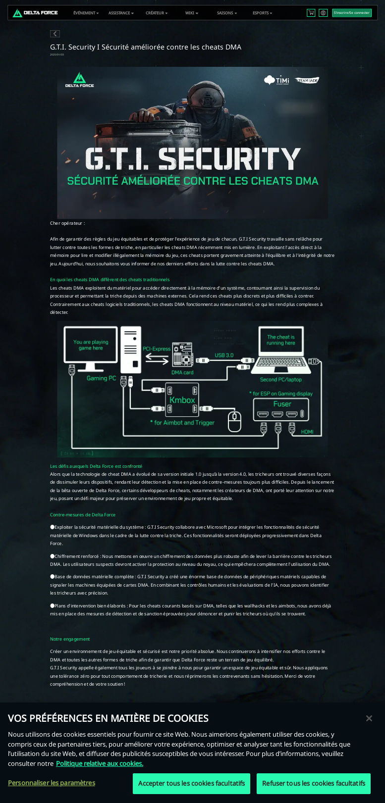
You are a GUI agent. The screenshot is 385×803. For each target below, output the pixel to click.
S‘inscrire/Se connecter (352, 12)
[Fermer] (369, 720)
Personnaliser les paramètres (51, 784)
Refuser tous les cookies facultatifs (313, 784)
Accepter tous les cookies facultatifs (191, 784)
